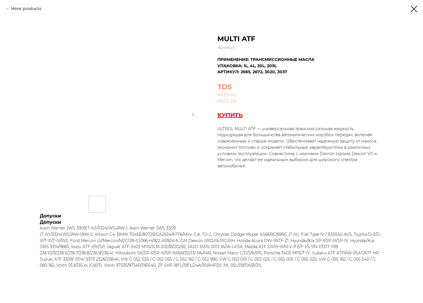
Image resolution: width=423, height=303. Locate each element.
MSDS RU (227, 95)
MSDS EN (227, 101)
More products (26, 8)
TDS (224, 87)
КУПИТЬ (230, 115)
